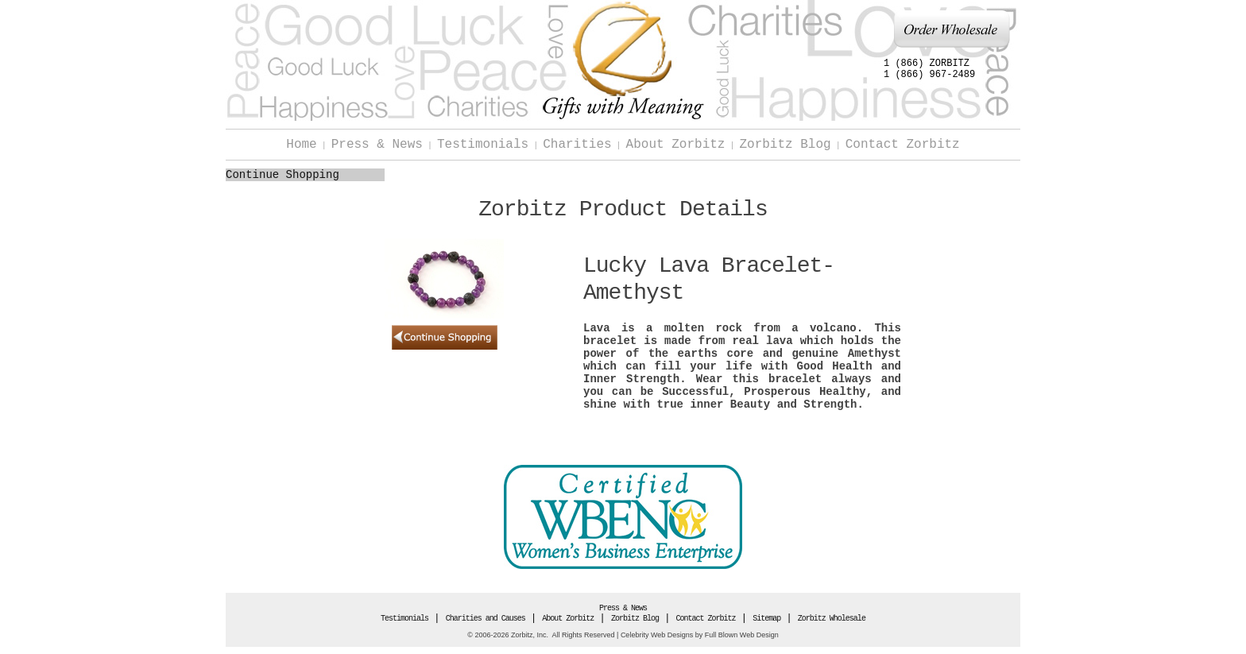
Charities (577, 144)
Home (301, 144)
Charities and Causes (485, 618)
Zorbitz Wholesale (831, 618)
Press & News (377, 144)
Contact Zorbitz (903, 144)
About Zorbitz (676, 144)
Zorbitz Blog (784, 144)
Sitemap (766, 618)
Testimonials (482, 144)
